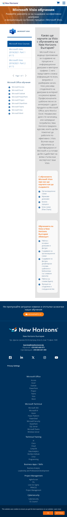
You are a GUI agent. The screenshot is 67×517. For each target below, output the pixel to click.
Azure (33, 413)
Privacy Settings (13, 366)
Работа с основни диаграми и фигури (46, 244)
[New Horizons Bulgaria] (8, 3)
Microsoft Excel (17, 90)
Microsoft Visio (17, 110)
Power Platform (33, 416)
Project (33, 391)
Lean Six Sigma (33, 485)
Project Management (33, 490)
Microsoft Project (18, 100)
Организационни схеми (48, 192)
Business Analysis (33, 468)
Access (33, 380)
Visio (33, 396)
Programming (33, 459)
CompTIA (33, 449)
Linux (33, 457)
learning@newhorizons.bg (33, 345)
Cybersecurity (34, 499)
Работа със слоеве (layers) (47, 280)
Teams (33, 394)
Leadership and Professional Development (33, 471)
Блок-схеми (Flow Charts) (46, 208)
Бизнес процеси (45, 203)
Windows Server (33, 432)
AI (33, 441)
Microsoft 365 (33, 408)
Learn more (57, 509)
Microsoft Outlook (18, 93)
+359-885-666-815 (38, 347)
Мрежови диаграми (45, 197)
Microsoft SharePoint (19, 103)
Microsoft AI (33, 410)
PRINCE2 (33, 487)
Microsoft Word (17, 113)
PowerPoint (33, 388)
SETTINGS (59, 513)
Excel (33, 383)
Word (34, 399)
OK (48, 513)
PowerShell (33, 418)
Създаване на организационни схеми (48, 253)
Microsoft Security (33, 421)
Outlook (33, 386)
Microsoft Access (18, 87)
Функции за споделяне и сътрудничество (48, 286)
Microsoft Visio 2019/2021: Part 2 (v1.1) (17, 63)
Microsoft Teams (18, 107)
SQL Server (33, 426)
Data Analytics (33, 451)
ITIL (33, 482)
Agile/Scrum (33, 479)
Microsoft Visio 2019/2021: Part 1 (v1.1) (17, 52)
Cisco (33, 443)
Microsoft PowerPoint (20, 97)
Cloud (33, 446)
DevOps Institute (34, 454)
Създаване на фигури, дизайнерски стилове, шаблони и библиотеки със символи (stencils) (47, 267)
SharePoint (34, 424)
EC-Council (34, 501)
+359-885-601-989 (39, 350)
